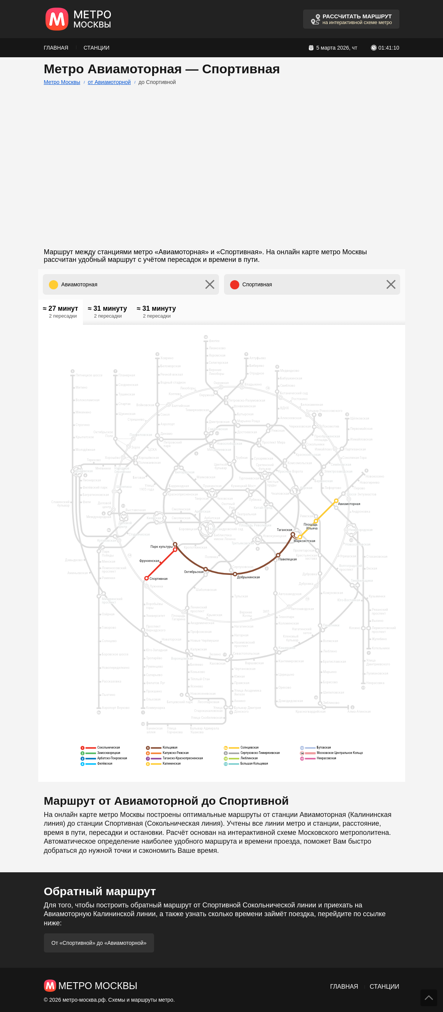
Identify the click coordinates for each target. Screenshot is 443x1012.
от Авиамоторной (109, 82)
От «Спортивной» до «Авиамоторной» (99, 943)
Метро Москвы (62, 82)
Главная (56, 48)
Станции (97, 48)
